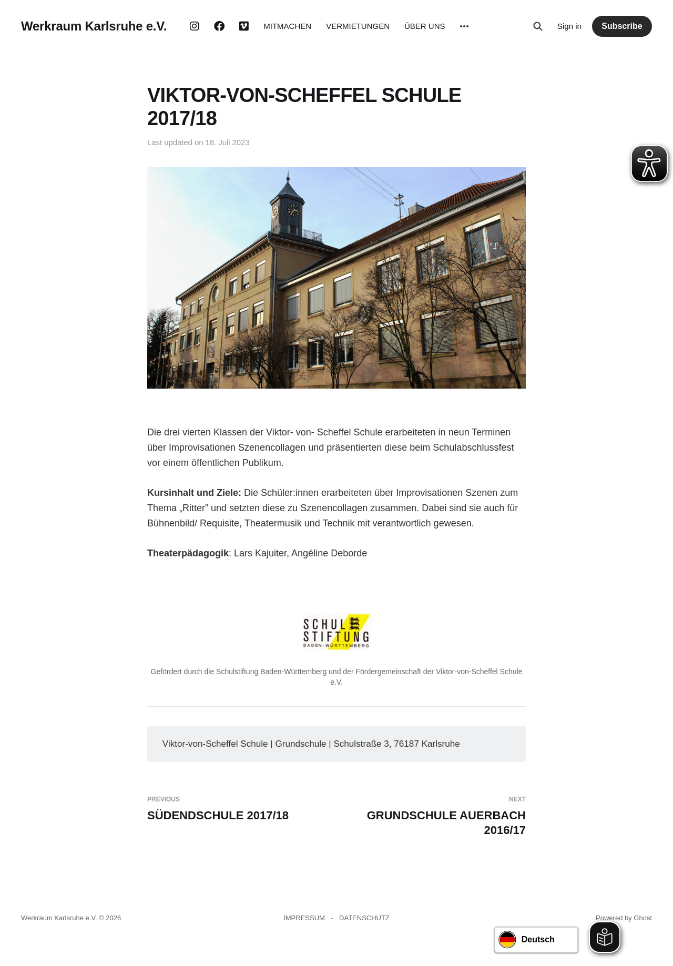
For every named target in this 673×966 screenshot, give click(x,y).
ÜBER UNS (424, 26)
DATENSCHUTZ (364, 918)
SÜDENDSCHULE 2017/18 (237, 809)
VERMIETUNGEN (358, 26)
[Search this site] (538, 26)
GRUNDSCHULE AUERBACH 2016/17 (435, 816)
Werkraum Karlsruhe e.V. (94, 26)
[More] (464, 26)
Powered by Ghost (624, 918)
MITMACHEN (287, 26)
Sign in (569, 26)
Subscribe (621, 26)
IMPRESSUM (304, 918)
